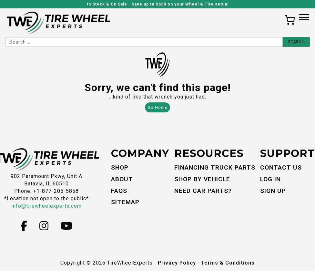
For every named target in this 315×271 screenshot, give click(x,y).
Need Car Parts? (203, 190)
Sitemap (125, 202)
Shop (119, 167)
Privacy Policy (177, 263)
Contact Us (281, 167)
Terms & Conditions (228, 263)
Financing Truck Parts (214, 167)
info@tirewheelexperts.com (46, 206)
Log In (270, 179)
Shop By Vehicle (202, 179)
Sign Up (273, 190)
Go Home (157, 107)
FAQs (119, 190)
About (122, 179)
